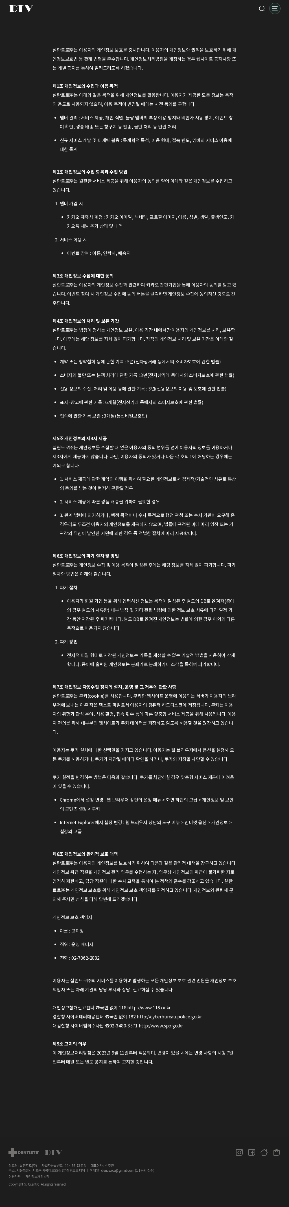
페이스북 (252, 1152)
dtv (35, 1152)
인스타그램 (239, 1152)
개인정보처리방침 (37, 1176)
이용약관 (14, 1176)
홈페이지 (264, 1152)
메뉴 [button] (275, 8)
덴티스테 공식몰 (277, 1152)
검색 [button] (262, 8)
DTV (20, 8)
